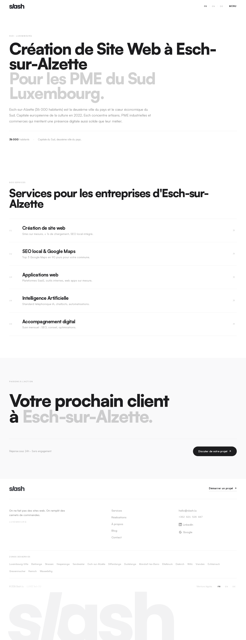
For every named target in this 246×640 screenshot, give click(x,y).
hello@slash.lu (188, 510)
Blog (114, 530)
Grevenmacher (17, 571)
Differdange (114, 564)
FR (219, 586)
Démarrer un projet (223, 488)
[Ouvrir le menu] (233, 6)
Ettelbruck (167, 564)
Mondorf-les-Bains (149, 564)
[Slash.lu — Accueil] (16, 6)
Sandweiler (79, 564)
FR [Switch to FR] (205, 6)
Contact (116, 537)
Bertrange (36, 564)
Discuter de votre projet (214, 451)
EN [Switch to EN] (213, 6)
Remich (32, 571)
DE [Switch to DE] (221, 6)
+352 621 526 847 (191, 517)
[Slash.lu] (17, 488)
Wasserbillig (46, 571)
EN (226, 586)
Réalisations (118, 517)
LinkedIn (186, 524)
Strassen (49, 564)
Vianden (200, 564)
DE (234, 586)
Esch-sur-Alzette (96, 564)
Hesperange (63, 564)
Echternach (214, 564)
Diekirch (180, 564)
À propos (117, 524)
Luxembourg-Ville (18, 564)
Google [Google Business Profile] (185, 532)
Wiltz (190, 564)
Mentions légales (204, 586)
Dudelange (130, 564)
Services (116, 510)
